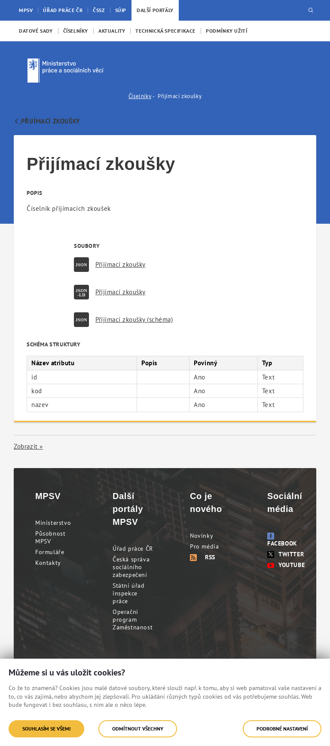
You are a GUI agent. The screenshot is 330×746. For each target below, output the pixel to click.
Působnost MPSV (50, 537)
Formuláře (49, 552)
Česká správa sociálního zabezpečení (131, 567)
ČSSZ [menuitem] (98, 10)
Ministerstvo (53, 523)
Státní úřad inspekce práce (129, 593)
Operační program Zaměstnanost (133, 619)
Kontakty (48, 563)
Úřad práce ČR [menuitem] (62, 10)
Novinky (201, 535)
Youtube (286, 565)
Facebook (282, 540)
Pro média (204, 546)
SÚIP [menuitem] (120, 10)
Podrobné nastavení (282, 728)
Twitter (285, 554)
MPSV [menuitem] (26, 10)
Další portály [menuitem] (155, 10)
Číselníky (139, 96)
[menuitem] (36, 31)
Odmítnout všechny (137, 728)
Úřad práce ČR (133, 548)
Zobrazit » (28, 446)
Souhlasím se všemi (46, 728)
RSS (202, 557)
